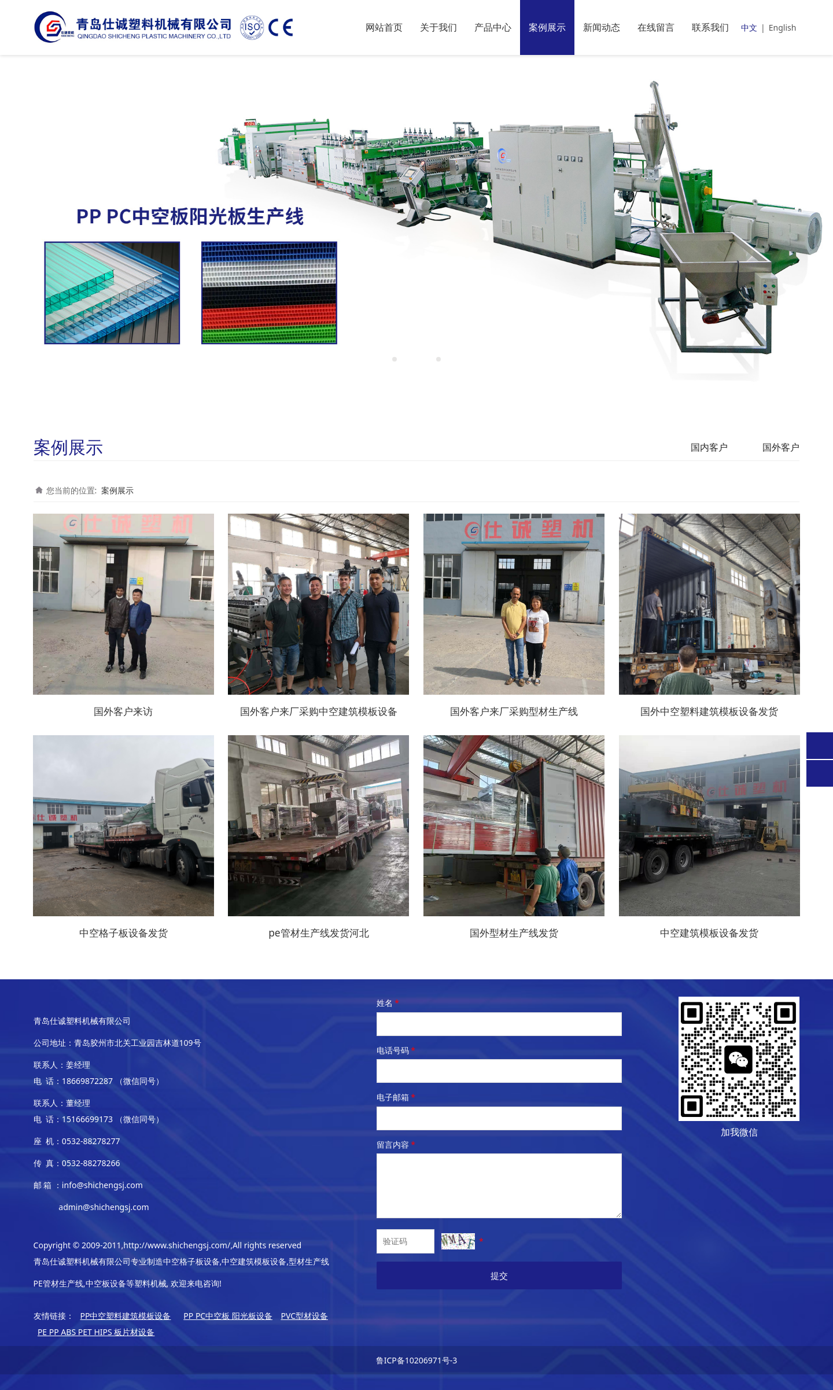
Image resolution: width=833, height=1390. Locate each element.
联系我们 (710, 27)
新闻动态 (601, 27)
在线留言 (655, 27)
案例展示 (547, 27)
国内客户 (709, 447)
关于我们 (438, 27)
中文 (749, 27)
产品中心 (492, 27)
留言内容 (397, 1142)
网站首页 (384, 27)
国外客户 (780, 447)
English (783, 27)
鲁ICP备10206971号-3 (417, 1358)
